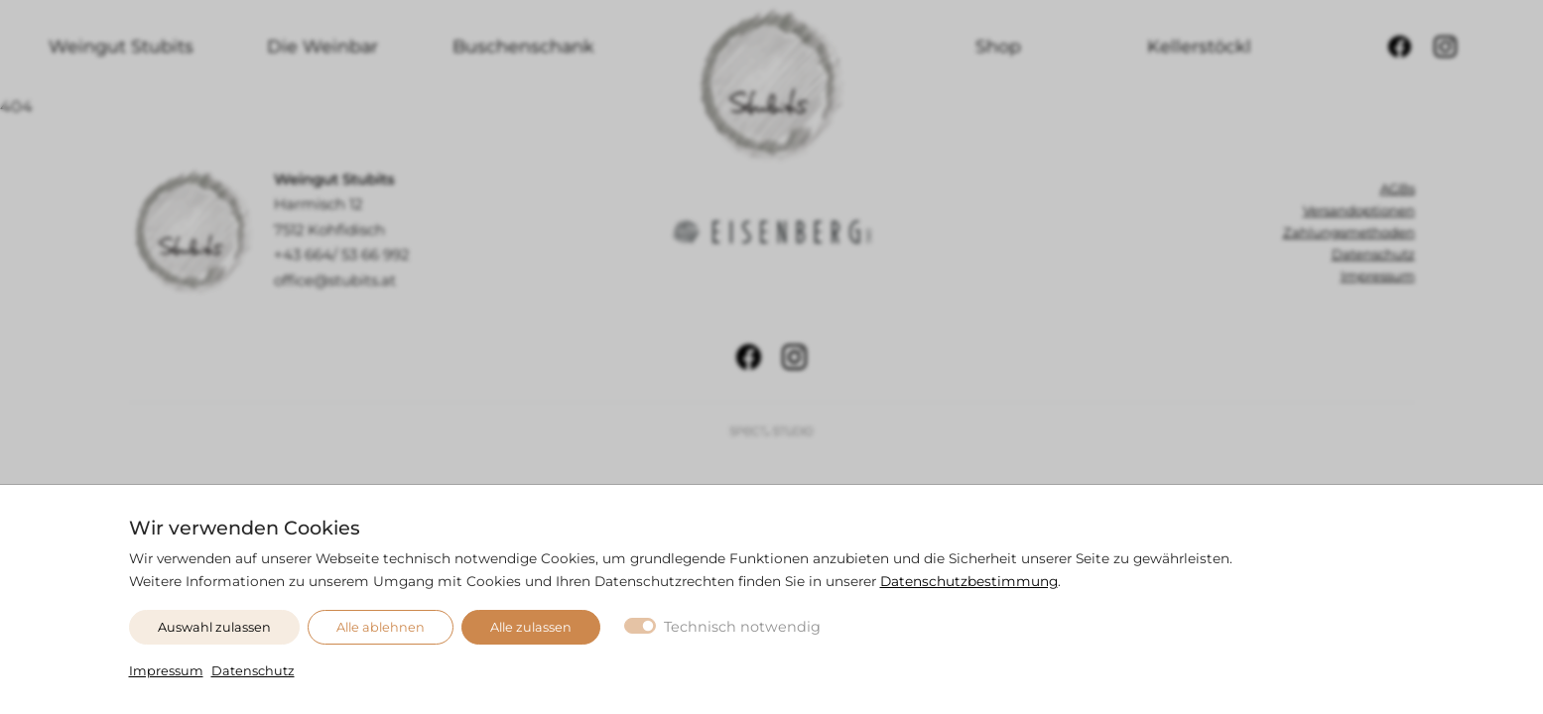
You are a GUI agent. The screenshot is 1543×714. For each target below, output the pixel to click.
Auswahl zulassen (214, 627)
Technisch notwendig (742, 627)
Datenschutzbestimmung (969, 581)
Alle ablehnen (380, 627)
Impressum (166, 670)
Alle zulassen (531, 627)
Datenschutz (253, 670)
